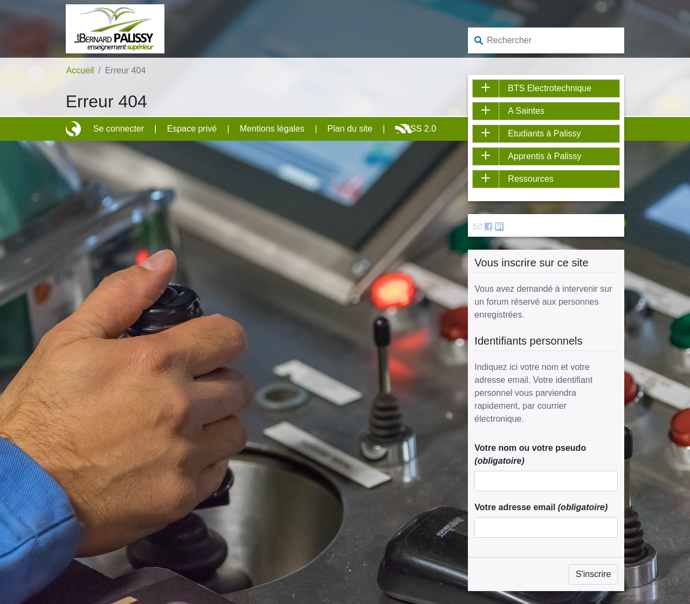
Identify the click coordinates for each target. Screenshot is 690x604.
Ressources (530, 178)
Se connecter (118, 128)
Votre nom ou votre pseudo (530, 454)
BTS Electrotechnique (549, 88)
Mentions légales (272, 128)
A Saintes (526, 110)
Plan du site (349, 128)
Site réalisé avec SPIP (74, 128)
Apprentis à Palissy (544, 156)
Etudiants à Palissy (544, 133)
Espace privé (192, 128)
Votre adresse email (541, 507)
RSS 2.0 (420, 128)
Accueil (80, 70)
